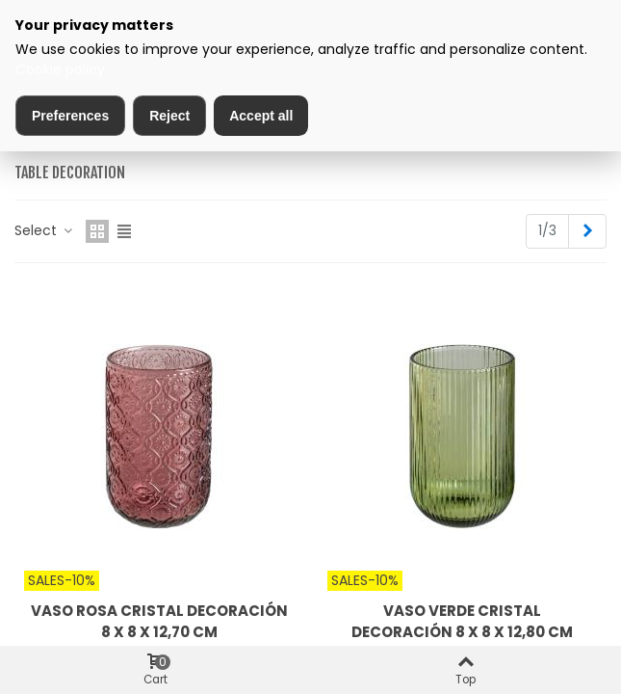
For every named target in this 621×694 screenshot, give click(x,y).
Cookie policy (60, 69)
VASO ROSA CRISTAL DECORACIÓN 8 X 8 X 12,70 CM (159, 622)
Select (44, 230)
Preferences (70, 115)
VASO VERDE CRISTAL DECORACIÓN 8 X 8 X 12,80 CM (462, 622)
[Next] (587, 231)
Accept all (261, 115)
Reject (169, 115)
